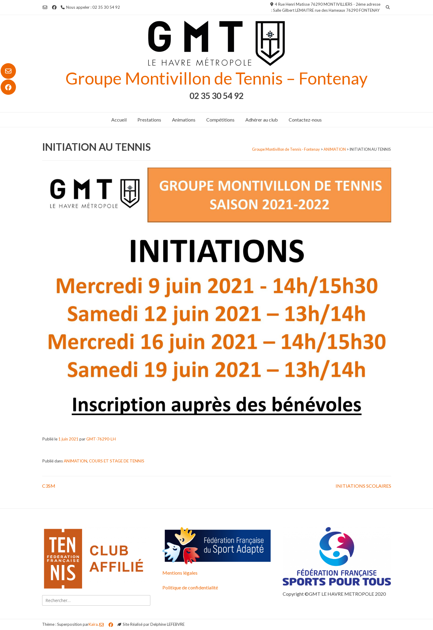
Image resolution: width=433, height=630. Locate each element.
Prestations (149, 119)
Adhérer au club (261, 119)
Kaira (93, 624)
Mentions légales (180, 573)
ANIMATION (75, 461)
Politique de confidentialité (190, 587)
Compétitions (220, 119)
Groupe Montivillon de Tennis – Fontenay (216, 78)
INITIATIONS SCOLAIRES (363, 486)
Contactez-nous (305, 119)
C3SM (48, 486)
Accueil (119, 119)
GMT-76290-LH (101, 439)
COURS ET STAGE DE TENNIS (116, 461)
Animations (183, 119)
